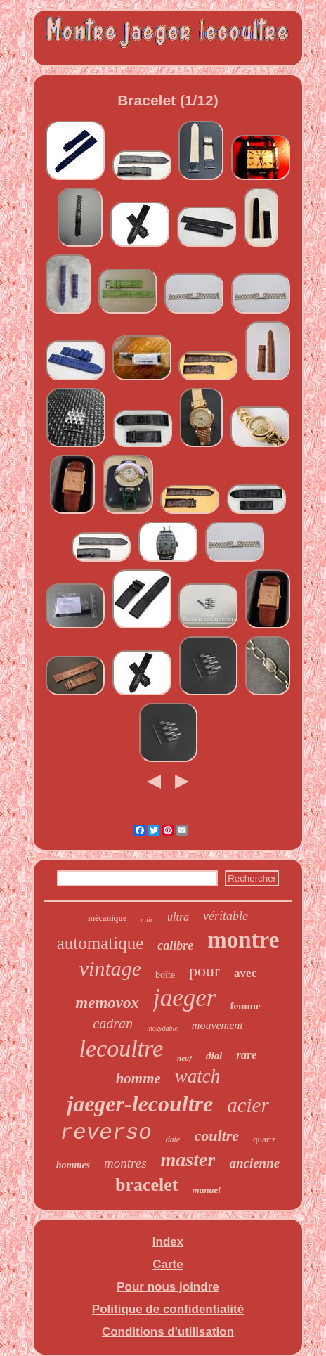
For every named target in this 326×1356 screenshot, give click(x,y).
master (188, 1159)
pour (204, 971)
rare (246, 1054)
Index (167, 1241)
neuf (184, 1058)
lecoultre (121, 1048)
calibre (175, 945)
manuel (207, 1189)
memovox (107, 1003)
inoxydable (162, 1028)
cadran (113, 1023)
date (173, 1139)
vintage (110, 968)
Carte (167, 1264)
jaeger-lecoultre (140, 1103)
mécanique (107, 918)
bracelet (146, 1185)
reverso (106, 1133)
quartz (264, 1139)
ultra (178, 917)
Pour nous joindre (168, 1286)
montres (125, 1163)
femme (245, 1006)
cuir (147, 919)
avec (245, 973)
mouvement (217, 1025)
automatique (100, 943)
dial (214, 1055)
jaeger (184, 998)
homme (138, 1078)
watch (198, 1076)
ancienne (254, 1163)
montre (243, 940)
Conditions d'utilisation (168, 1331)
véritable (225, 916)
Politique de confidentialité (168, 1309)
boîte (165, 974)
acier (248, 1105)
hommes (73, 1165)
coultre (216, 1135)
